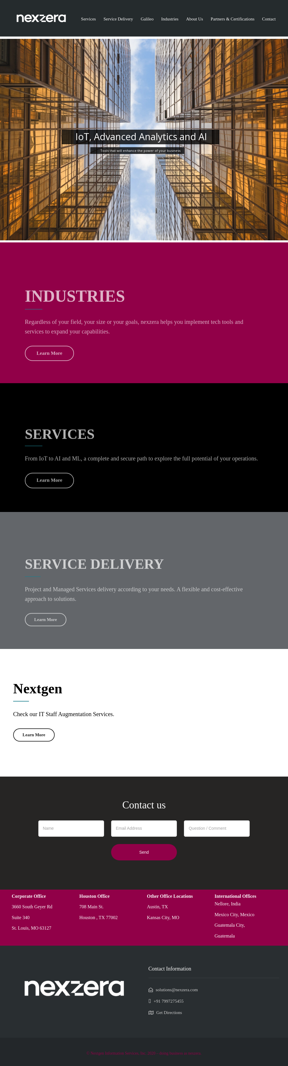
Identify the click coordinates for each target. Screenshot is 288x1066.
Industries (169, 19)
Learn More (34, 734)
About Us (194, 19)
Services (88, 19)
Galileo (147, 19)
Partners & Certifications (232, 19)
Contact (269, 19)
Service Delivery (118, 19)
